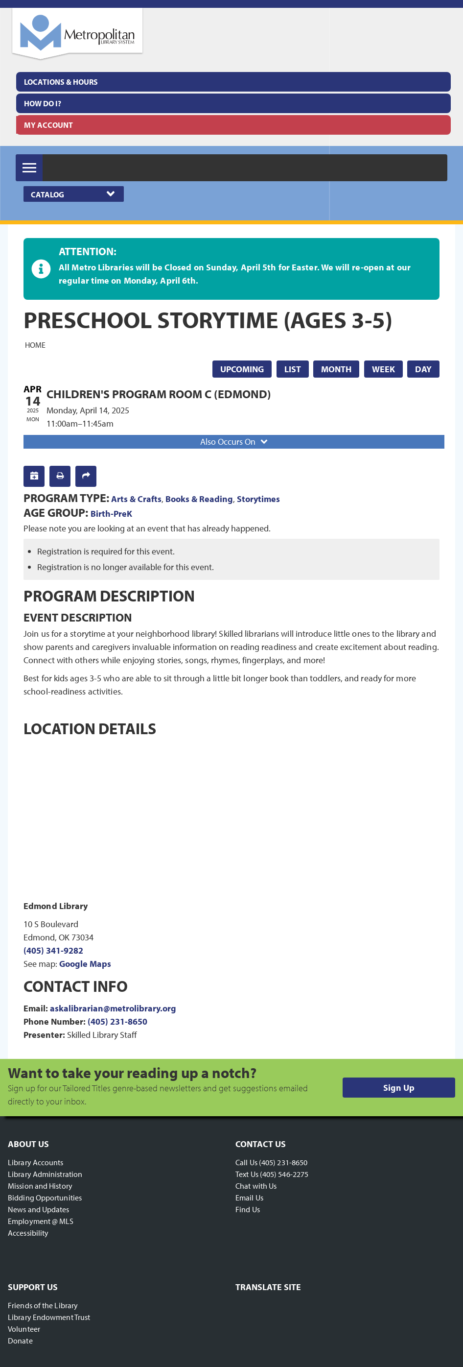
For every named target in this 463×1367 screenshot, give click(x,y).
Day (423, 369)
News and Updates (38, 1209)
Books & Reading (199, 498)
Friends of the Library (43, 1305)
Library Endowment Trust (49, 1317)
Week (383, 369)
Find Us (247, 1209)
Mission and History (40, 1186)
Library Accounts (36, 1162)
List (292, 369)
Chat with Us (256, 1186)
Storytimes (258, 498)
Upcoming (242, 369)
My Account (48, 125)
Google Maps (85, 963)
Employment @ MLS (41, 1221)
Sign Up (399, 1087)
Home (35, 345)
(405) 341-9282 (53, 950)
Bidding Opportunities (45, 1197)
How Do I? (42, 103)
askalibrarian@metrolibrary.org (113, 1008)
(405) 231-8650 (117, 1021)
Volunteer (24, 1329)
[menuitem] (233, 82)
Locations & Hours (61, 82)
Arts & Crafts (136, 498)
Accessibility (28, 1233)
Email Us (249, 1197)
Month (336, 369)
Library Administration (45, 1174)
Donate (20, 1340)
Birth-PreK (111, 513)
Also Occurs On (235, 441)
